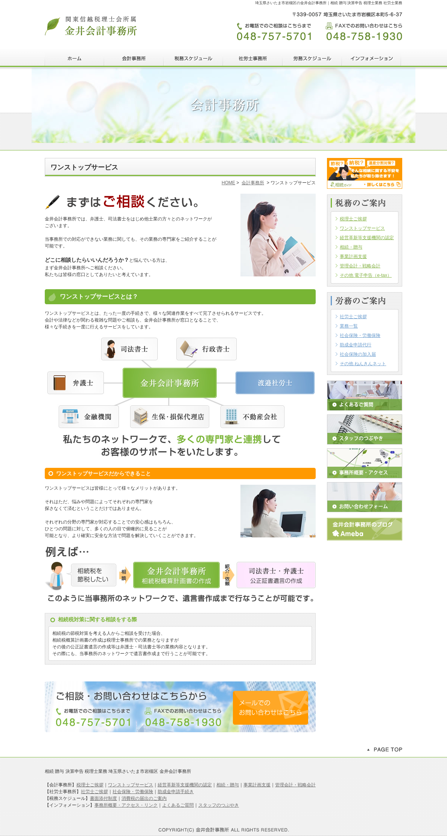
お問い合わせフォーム (364, 497)
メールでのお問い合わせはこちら (270, 708)
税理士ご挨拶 (89, 784)
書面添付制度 (103, 798)
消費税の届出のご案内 (144, 798)
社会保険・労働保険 (133, 791)
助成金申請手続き (176, 791)
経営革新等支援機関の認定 (185, 784)
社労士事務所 (253, 58)
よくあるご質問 (364, 396)
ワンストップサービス (130, 784)
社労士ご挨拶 (94, 791)
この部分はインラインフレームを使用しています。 (364, 284)
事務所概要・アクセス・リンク (126, 805)
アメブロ (364, 529)
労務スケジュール (312, 58)
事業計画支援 (257, 784)
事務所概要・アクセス (364, 463)
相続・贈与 (227, 784)
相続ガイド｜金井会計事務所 (364, 173)
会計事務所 (134, 58)
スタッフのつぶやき (364, 429)
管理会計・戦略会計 (295, 784)
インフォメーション (371, 58)
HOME (74, 58)
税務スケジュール (193, 58)
